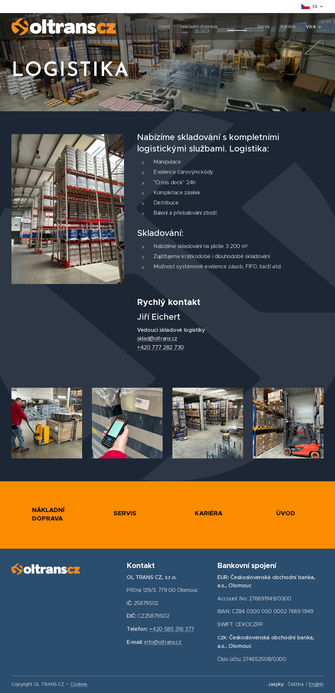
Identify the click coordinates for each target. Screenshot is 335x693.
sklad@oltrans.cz (157, 338)
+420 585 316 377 (171, 629)
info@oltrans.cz (163, 642)
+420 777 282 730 (160, 347)
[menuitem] (163, 26)
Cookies (78, 684)
